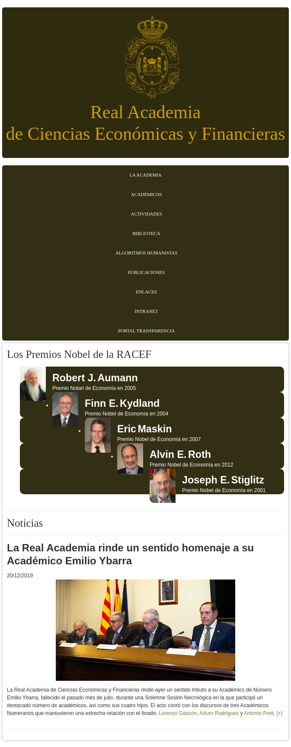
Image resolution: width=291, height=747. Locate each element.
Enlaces (146, 291)
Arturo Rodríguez (219, 713)
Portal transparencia (146, 330)
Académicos (146, 194)
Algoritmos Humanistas (146, 252)
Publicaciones (146, 272)
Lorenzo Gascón (178, 713)
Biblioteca (146, 233)
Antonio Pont (259, 713)
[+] (280, 713)
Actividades (146, 213)
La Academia (145, 174)
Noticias (25, 523)
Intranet (146, 311)
